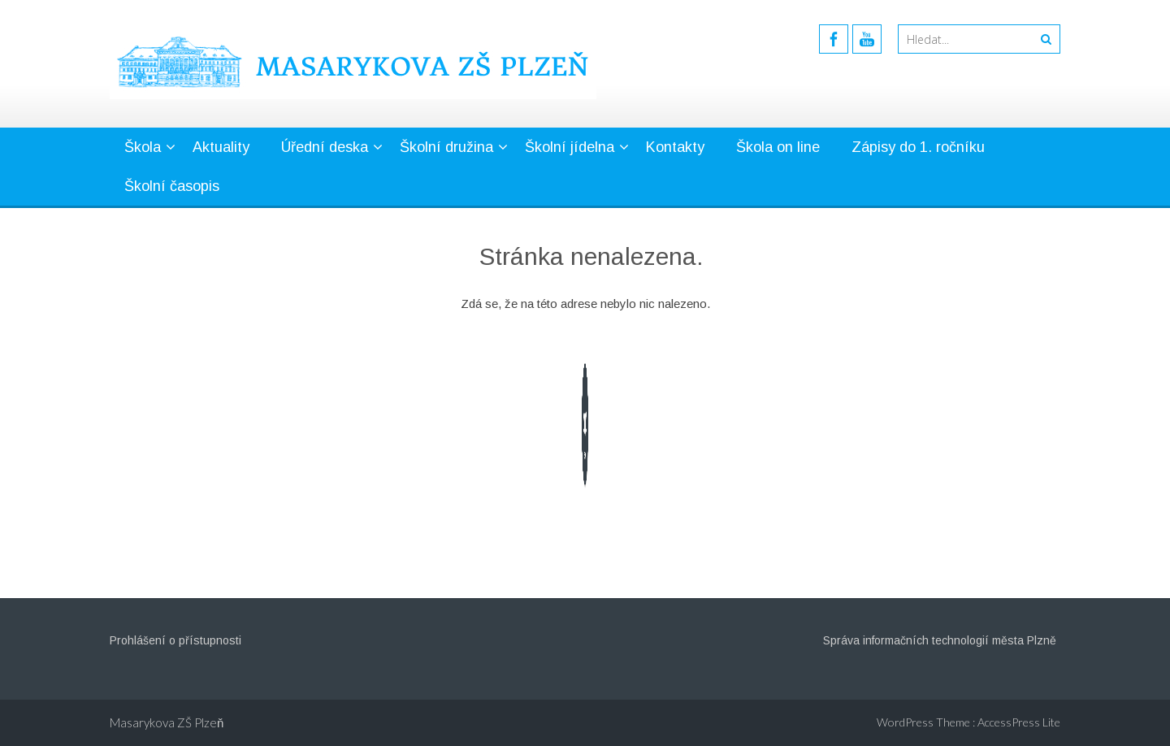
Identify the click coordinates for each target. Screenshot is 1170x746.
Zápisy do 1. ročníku (918, 147)
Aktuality (221, 147)
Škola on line (778, 147)
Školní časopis (171, 186)
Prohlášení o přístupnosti (175, 640)
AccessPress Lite (1018, 722)
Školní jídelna (569, 147)
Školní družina (446, 147)
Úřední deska (324, 147)
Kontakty (675, 147)
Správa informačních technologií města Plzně (939, 640)
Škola (142, 147)
